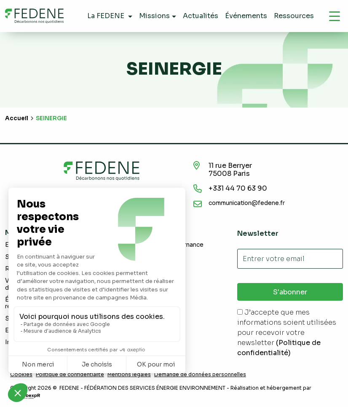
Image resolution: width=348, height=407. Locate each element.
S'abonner (290, 292)
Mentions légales (129, 374)
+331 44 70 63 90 (238, 188)
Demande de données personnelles (200, 374)
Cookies (21, 374)
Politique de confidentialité (70, 374)
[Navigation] (334, 16)
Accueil (16, 118)
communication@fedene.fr (247, 203)
